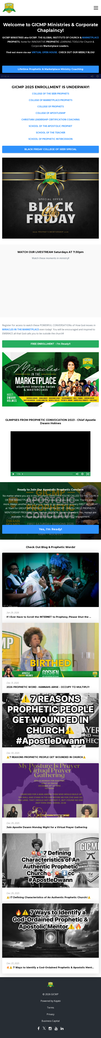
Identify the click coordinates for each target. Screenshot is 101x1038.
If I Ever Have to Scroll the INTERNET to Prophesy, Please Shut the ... (49, 617)
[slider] (47, 474)
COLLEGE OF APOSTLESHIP (50, 113)
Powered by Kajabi (51, 1001)
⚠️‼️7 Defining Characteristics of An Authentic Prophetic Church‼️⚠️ (49, 897)
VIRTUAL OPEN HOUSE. (45, 52)
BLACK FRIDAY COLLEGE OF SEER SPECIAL (50, 149)
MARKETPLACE (90, 37)
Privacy (50, 1014)
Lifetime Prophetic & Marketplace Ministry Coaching (50, 69)
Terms (50, 1007)
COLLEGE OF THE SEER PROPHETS (50, 93)
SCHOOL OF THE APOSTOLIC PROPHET (50, 126)
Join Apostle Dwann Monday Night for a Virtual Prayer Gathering (47, 827)
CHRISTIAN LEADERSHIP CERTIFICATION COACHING (50, 119)
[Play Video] (13, 474)
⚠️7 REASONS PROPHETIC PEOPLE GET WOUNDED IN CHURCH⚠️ (46, 757)
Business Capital (51, 1020)
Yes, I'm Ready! (50, 529)
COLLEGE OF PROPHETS (50, 106)
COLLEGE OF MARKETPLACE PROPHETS (50, 100)
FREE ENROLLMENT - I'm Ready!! (50, 343)
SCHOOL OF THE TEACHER (50, 132)
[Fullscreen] (88, 474)
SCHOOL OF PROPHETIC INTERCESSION (50, 139)
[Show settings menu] (82, 474)
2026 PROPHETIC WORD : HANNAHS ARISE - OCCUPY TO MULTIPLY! (48, 687)
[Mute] (77, 474)
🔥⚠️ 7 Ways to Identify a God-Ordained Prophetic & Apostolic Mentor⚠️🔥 (53, 967)
